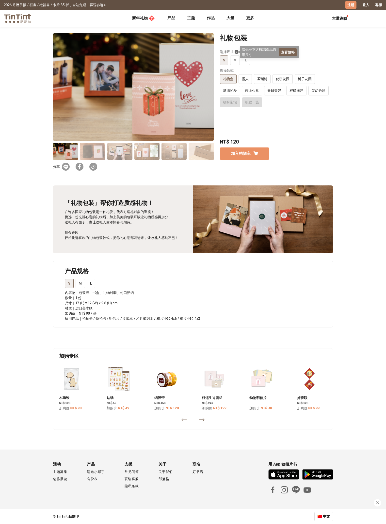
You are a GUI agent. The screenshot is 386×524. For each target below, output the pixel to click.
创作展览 (60, 479)
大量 (230, 18)
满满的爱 (230, 90)
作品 (211, 18)
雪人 (245, 79)
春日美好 (274, 90)
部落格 (164, 479)
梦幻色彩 (318, 90)
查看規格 (288, 52)
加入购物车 (244, 153)
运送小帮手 (96, 472)
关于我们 (166, 472)
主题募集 (60, 472)
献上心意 (252, 90)
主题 (191, 18)
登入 (365, 5)
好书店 (198, 472)
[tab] (171, 18)
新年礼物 (143, 18)
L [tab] (91, 283)
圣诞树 (262, 79)
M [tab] (80, 283)
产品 (171, 18)
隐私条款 (132, 486)
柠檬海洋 (296, 90)
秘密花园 (283, 79)
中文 (326, 516)
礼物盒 (228, 79)
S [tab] (69, 283)
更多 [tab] (250, 18)
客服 (378, 5)
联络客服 (132, 479)
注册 (350, 5)
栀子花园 (305, 79)
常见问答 (132, 472)
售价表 (92, 479)
